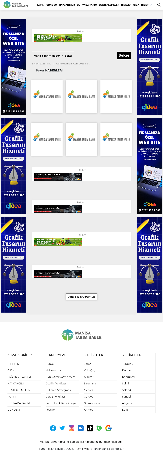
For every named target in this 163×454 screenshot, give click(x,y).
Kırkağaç (89, 370)
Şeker (68, 55)
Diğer (146, 5)
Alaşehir (127, 403)
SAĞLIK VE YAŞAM (19, 377)
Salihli (126, 383)
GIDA (136, 5)
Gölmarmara (92, 403)
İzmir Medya (84, 448)
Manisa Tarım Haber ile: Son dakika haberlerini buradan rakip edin (81, 441)
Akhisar (88, 377)
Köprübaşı (128, 377)
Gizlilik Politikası (56, 383)
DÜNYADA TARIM (87, 5)
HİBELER (126, 5)
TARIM (40, 5)
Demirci (127, 370)
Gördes (88, 396)
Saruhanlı (90, 383)
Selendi (126, 390)
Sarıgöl (126, 396)
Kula (125, 409)
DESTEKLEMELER (109, 5)
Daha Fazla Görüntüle (81, 296)
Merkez (88, 390)
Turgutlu (127, 363)
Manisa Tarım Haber (47, 55)
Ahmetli (89, 409)
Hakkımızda (53, 370)
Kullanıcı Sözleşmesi (58, 390)
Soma (87, 363)
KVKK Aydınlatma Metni (61, 377)
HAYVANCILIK (67, 5)
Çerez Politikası (55, 396)
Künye (50, 363)
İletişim (50, 409)
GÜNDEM (51, 5)
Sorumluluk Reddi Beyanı (62, 403)
